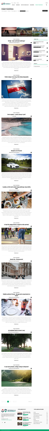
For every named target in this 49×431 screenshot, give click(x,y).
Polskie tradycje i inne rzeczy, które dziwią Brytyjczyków (16, 77)
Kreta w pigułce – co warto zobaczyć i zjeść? (16, 114)
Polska (13, 4)
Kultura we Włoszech (36, 423)
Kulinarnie (32, 4)
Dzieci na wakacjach (25, 4)
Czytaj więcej (16, 70)
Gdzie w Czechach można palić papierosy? (39, 54)
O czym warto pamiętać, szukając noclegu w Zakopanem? (16, 366)
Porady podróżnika (39, 4)
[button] (46, 5)
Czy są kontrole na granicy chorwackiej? (39, 50)
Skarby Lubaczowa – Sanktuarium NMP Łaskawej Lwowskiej (27, 418)
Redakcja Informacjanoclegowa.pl (7, 35)
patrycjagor (14, 78)
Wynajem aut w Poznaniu (16, 150)
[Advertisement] (24, 20)
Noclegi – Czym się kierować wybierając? (16, 41)
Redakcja (42, 47)
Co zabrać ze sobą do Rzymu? (37, 59)
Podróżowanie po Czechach (37, 422)
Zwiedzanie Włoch (36, 413)
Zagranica (18, 4)
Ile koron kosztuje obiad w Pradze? (38, 41)
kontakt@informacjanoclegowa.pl (6, 419)
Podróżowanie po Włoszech (37, 47)
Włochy (34, 60)
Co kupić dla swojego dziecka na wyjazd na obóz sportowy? (16, 224)
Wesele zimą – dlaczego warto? (16, 259)
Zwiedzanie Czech (36, 56)
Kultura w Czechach (36, 417)
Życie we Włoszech (36, 416)
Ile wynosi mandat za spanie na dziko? (39, 45)
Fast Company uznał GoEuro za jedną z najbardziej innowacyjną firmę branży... (27, 423)
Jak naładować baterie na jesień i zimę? (16, 330)
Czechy (34, 412)
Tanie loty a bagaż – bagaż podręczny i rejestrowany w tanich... (27, 413)
